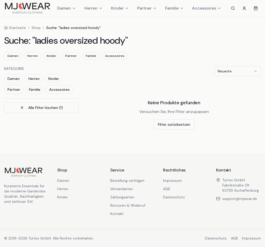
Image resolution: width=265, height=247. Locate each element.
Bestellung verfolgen (127, 180)
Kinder (120, 8)
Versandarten (121, 188)
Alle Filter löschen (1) (41, 107)
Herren (93, 8)
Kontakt (117, 213)
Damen (66, 8)
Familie (174, 8)
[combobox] (237, 71)
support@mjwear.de (236, 198)
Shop (36, 27)
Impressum (172, 180)
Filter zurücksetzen (174, 124)
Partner (147, 8)
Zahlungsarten (122, 197)
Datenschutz (174, 197)
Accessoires (206, 8)
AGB (166, 188)
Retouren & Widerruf (127, 205)
